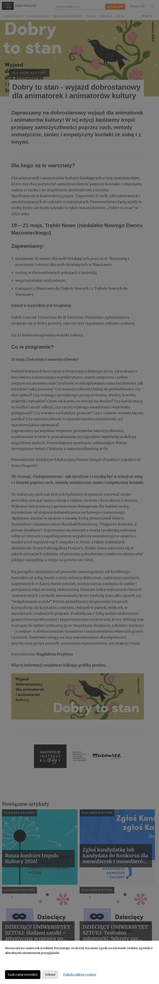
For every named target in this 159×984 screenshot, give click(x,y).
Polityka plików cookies (79, 974)
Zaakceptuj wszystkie (23, 974)
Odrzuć (50, 974)
